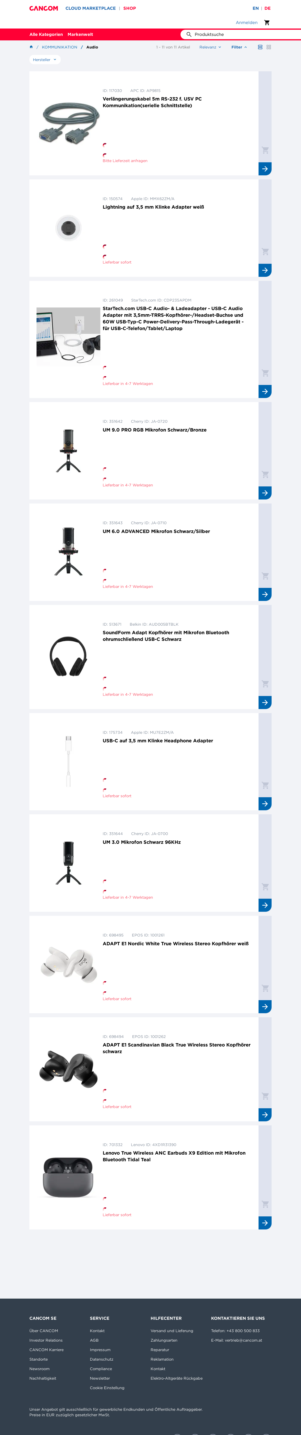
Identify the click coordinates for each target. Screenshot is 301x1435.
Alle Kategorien (46, 34)
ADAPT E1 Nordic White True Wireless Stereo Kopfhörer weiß (176, 943)
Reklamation (162, 1359)
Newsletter (100, 1378)
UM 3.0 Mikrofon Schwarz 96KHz (142, 842)
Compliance (101, 1368)
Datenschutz (101, 1359)
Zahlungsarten (164, 1340)
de (267, 8)
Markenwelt (80, 34)
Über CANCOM (43, 1330)
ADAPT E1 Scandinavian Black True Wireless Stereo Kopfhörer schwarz (176, 1048)
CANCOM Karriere (46, 1349)
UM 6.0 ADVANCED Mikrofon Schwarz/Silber (156, 531)
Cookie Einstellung (107, 1387)
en (256, 8)
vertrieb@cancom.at (243, 1340)
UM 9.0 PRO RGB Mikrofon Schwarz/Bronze (155, 430)
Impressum (100, 1349)
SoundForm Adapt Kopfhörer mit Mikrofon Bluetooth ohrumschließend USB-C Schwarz (166, 635)
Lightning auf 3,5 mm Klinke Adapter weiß (153, 207)
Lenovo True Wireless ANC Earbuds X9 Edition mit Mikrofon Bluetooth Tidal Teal (174, 1156)
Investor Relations (46, 1340)
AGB (94, 1340)
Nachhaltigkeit (42, 1378)
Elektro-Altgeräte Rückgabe (177, 1378)
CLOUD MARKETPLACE (90, 8)
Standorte (38, 1359)
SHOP (129, 8)
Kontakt (97, 1330)
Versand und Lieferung (172, 1330)
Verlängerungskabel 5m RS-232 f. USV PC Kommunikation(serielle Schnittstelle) (152, 102)
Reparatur (160, 1349)
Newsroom (39, 1368)
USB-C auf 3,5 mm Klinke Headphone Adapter (158, 741)
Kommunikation (59, 47)
